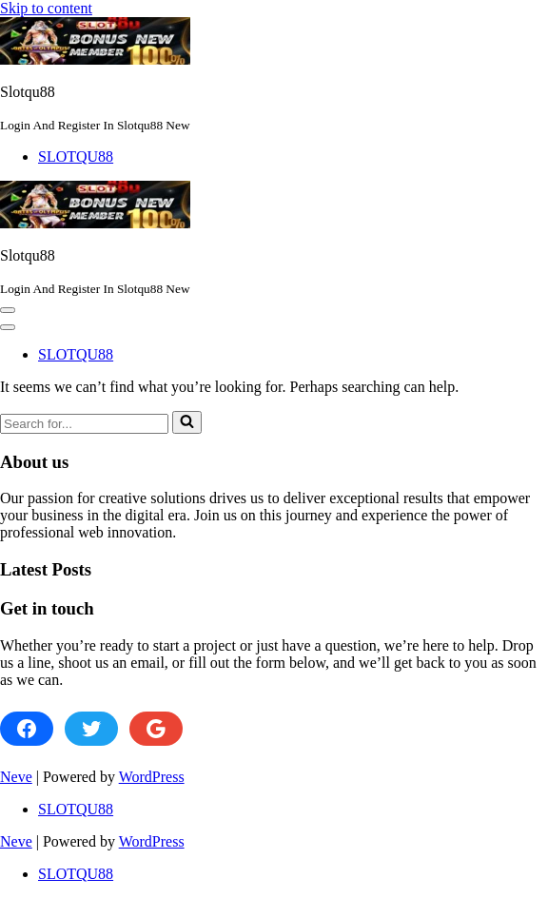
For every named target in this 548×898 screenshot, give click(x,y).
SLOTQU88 (75, 156)
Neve (16, 777)
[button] (7, 310)
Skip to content (46, 8)
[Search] (84, 424)
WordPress (152, 777)
